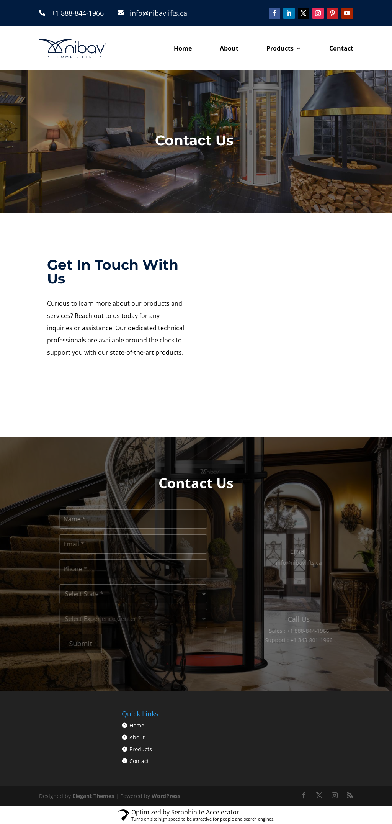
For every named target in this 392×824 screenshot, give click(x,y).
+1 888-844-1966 (77, 13)
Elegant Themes (93, 795)
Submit (88, 643)
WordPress (166, 795)
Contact (341, 48)
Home (183, 48)
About (229, 48)
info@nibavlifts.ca (158, 13)
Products (280, 48)
